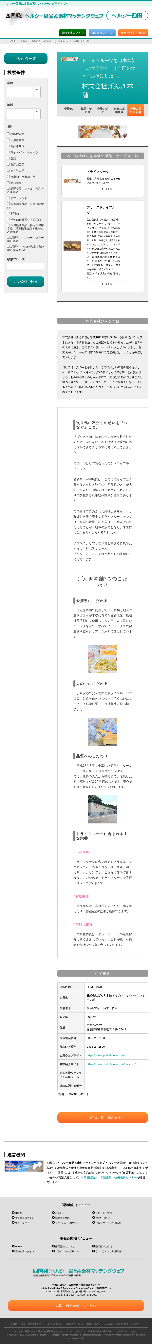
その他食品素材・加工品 (24, 219)
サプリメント (17, 198)
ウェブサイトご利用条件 (108, 1222)
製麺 (11, 158)
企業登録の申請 (103, 1246)
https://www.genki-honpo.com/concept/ (111, 1064)
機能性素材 (15, 134)
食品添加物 (15, 146)
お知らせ (60, 1212)
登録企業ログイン (73, 32)
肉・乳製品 (15, 170)
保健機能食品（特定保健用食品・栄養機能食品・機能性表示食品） (25, 228)
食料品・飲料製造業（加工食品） (37, 41)
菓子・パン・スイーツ (22, 152)
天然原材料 (15, 140)
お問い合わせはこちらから (76, 1306)
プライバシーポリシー (67, 1222)
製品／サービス (86, 110)
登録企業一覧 (26, 58)
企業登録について (64, 1246)
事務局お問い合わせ (133, 32)
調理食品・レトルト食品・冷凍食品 (25, 190)
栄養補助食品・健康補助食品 (25, 205)
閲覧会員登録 (62, 1217)
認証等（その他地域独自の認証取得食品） (25, 248)
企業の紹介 (102, 110)
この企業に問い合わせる (102, 1117)
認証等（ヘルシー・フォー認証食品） (25, 239)
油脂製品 (14, 183)
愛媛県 (61, 41)
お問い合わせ (102, 1217)
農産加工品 (15, 164)
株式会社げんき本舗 (79, 41)
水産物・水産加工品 (21, 176)
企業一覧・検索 (103, 1212)
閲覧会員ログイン (102, 32)
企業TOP (69, 108)
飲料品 (13, 213)
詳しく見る (106, 189)
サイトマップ (22, 1222)
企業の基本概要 (119, 110)
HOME (12, 41)
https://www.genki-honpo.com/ (106, 1055)
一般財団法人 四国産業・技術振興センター (109, 1177)
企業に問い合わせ (135, 110)
